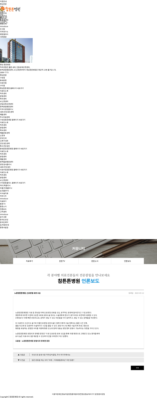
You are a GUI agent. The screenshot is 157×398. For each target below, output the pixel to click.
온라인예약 (4, 222)
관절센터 (3, 96)
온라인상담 (4, 219)
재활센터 (3, 114)
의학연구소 (4, 31)
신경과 (2, 135)
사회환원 (3, 36)
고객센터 (3, 21)
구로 (1, 6)
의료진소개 (4, 90)
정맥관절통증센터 (6, 106)
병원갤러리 (4, 34)
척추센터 (3, 93)
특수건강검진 (5, 146)
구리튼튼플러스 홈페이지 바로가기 (12, 182)
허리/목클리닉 (5, 185)
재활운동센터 (5, 132)
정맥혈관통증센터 (6, 161)
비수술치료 (4, 193)
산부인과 (3, 138)
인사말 (2, 29)
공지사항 (3, 217)
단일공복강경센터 (6, 104)
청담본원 (3, 4)
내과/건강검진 (5, 167)
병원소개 (3, 13)
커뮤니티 (3, 18)
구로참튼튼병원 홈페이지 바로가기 (12, 119)
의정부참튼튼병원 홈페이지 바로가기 (13, 169)
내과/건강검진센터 (7, 111)
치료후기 (3, 201)
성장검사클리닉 (5, 164)
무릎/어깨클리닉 (6, 188)
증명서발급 (4, 227)
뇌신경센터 (4, 101)
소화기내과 (4, 140)
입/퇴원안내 (4, 224)
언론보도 (3, 209)
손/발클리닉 (4, 190)
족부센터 (3, 98)
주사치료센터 (5, 117)
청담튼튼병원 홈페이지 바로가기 (12, 88)
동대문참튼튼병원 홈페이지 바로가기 (13, 148)
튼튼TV (2, 203)
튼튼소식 (3, 206)
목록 (137, 368)
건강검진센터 (5, 143)
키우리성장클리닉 (6, 109)
